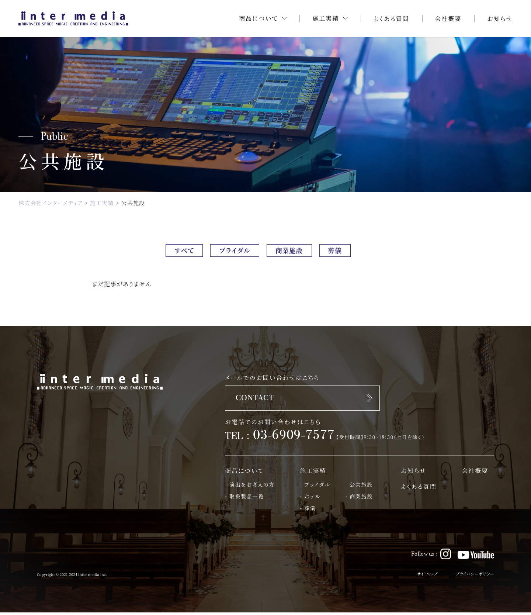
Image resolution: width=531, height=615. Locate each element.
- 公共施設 (359, 487)
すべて (177, 251)
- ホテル (310, 498)
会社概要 (448, 18)
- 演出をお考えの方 (250, 487)
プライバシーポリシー (474, 577)
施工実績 (313, 473)
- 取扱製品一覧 (244, 498)
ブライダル (232, 251)
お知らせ (500, 18)
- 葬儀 (308, 510)
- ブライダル (315, 487)
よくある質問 (391, 18)
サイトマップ (424, 577)
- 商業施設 (359, 498)
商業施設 (292, 251)
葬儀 (343, 251)
